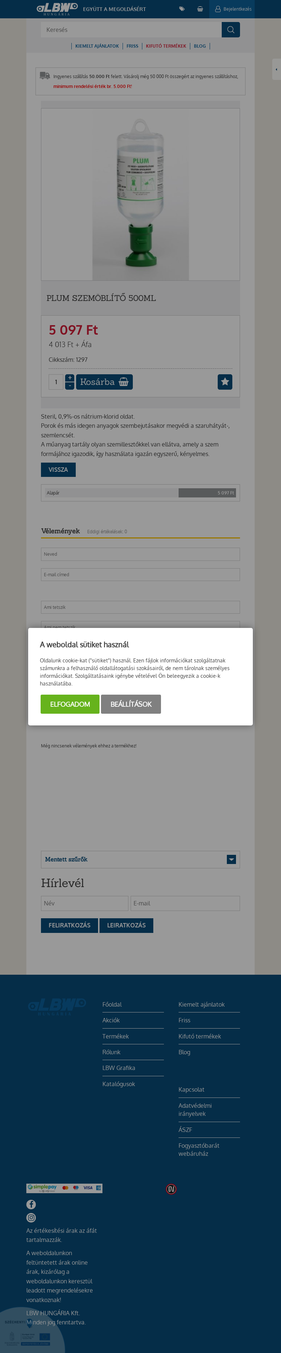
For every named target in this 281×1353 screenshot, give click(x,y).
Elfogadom (70, 704)
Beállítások (130, 704)
